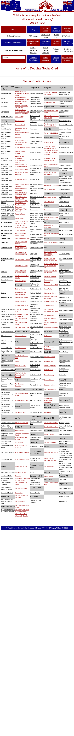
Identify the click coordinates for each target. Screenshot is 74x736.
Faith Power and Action (21, 297)
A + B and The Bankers (36, 93)
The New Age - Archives (14, 50)
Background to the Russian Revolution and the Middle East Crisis (22, 111)
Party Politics (33, 193)
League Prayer (5, 111)
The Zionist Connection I (51, 423)
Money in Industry (35, 493)
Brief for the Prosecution (36, 106)
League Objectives (6, 93)
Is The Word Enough (21, 179)
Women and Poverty (21, 336)
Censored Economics (50, 276)
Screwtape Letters (49, 385)
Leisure (32, 472)
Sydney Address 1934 (36, 234)
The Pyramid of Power (36, 323)
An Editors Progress (64, 253)
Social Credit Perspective (66, 125)
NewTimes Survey (6, 230)
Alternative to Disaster (65, 129)
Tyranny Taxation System (37, 357)
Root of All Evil (19, 218)
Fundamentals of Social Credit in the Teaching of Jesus (66, 342)
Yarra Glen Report (20, 281)
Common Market (20, 125)
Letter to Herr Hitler (35, 159)
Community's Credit (49, 102)
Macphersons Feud (20, 301)
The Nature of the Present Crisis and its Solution (35, 310)
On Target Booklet (6, 226)
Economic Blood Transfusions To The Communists (21, 142)
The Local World (20, 501)
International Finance (50, 293)
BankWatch (4, 271)
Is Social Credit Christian (22, 459)
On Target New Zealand (7, 319)
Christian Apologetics (50, 365)
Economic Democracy (36, 137)
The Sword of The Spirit (22, 327)
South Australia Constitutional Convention (48, 400)
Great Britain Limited (35, 152)
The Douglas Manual (50, 442)
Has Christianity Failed (21, 169)
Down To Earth (48, 142)
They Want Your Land (21, 265)
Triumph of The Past (6, 348)
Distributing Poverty (64, 423)
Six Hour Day (48, 336)
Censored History (20, 121)
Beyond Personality (49, 357)
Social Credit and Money (66, 310)
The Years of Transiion (36, 412)
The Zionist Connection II (51, 427)
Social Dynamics (6, 129)
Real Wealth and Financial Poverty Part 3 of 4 (7, 406)
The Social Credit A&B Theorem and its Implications (65, 385)
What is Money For (64, 297)
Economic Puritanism (65, 165)
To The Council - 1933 (36, 352)
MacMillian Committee (36, 165)
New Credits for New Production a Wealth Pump (7, 501)
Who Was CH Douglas (21, 516)
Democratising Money (65, 285)
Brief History (4, 102)
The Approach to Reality (36, 247)
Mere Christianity (49, 375)
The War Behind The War (22, 259)
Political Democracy (6, 336)
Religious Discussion (65, 365)
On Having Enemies (64, 189)
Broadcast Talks (48, 361)
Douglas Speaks (34, 133)
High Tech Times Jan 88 (65, 230)
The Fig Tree (4, 242)
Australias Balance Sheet (8, 423)
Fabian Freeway (48, 476)
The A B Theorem (49, 202)
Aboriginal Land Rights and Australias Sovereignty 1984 (50, 253)
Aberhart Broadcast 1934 (8, 370)
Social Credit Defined (7, 493)
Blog (33, 30)
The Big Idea (33, 253)
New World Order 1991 (50, 301)
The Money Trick (49, 315)
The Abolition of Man (50, 389)
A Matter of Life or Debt (21, 423)
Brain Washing (19, 116)
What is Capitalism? (35, 375)
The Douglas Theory (35, 281)
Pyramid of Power (64, 496)
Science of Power (49, 210)
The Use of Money (35, 332)
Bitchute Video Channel (13, 43)
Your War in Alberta (35, 385)
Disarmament (33, 129)
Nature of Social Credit (21, 305)
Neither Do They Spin (65, 121)
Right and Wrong (49, 380)
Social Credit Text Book (65, 430)
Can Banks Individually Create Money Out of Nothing (65, 459)
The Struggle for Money (65, 206)
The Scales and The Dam (8, 452)
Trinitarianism (62, 375)
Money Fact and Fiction (51, 452)
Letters (17, 361)
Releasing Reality (20, 214)
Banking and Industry (50, 197)
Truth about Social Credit (22, 238)
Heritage (3, 293)
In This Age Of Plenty (36, 430)
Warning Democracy (35, 370)
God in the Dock (48, 370)
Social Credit (33, 226)
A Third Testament (64, 147)
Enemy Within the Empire (22, 147)
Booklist (3, 98)
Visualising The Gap (6, 459)
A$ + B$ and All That (6, 476)
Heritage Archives (6, 297)
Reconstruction (34, 210)
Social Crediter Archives (45, 50)
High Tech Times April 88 (66, 234)
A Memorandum (19, 430)
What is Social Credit (21, 514)
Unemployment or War (21, 400)
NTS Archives (67, 36)
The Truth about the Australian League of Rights (21, 247)
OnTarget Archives (13, 36)
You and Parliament (49, 189)
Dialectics (18, 137)
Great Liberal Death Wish (66, 152)
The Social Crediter (6, 247)
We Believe (47, 412)
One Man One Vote (20, 472)
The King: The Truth (35, 293)
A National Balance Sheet (8, 472)
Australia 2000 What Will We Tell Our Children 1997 (51, 265)
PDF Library (33, 36)
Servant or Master (49, 305)
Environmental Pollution (22, 452)
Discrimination (19, 442)
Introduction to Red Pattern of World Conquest (20, 375)
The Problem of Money (65, 319)
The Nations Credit (20, 348)
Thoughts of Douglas (36, 348)
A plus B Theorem (64, 222)
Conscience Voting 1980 (51, 285)
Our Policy (4, 106)
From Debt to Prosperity (51, 242)
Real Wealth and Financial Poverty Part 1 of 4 (7, 394)
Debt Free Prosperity (36, 400)
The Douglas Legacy (21, 488)
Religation (18, 476)
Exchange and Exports (36, 147)
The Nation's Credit (20, 412)
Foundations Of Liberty (36, 446)
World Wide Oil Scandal (51, 327)
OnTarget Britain (5, 327)
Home (14, 30)
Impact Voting (48, 289)
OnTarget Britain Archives (8, 332)
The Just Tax (18, 493)
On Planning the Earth (21, 466)
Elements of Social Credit (51, 185)
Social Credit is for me (65, 488)
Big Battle (61, 242)
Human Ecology (63, 352)
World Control (63, 501)
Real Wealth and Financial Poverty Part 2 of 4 (7, 400)
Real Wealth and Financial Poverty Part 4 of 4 (7, 412)
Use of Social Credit (35, 361)
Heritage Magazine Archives (33, 50)
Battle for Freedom (20, 289)
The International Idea (36, 289)
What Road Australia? (65, 434)
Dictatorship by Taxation (36, 125)
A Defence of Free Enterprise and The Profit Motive (22, 93)
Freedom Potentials (6, 197)
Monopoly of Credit (35, 179)
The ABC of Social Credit (51, 133)
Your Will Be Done (20, 365)
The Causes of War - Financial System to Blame (36, 259)
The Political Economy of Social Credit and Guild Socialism (51, 152)
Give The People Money (65, 185)
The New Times (5, 238)
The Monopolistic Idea (36, 301)
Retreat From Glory (49, 434)
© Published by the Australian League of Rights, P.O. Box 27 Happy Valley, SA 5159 (37, 528)
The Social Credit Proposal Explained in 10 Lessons (66, 271)
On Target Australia (7, 222)
